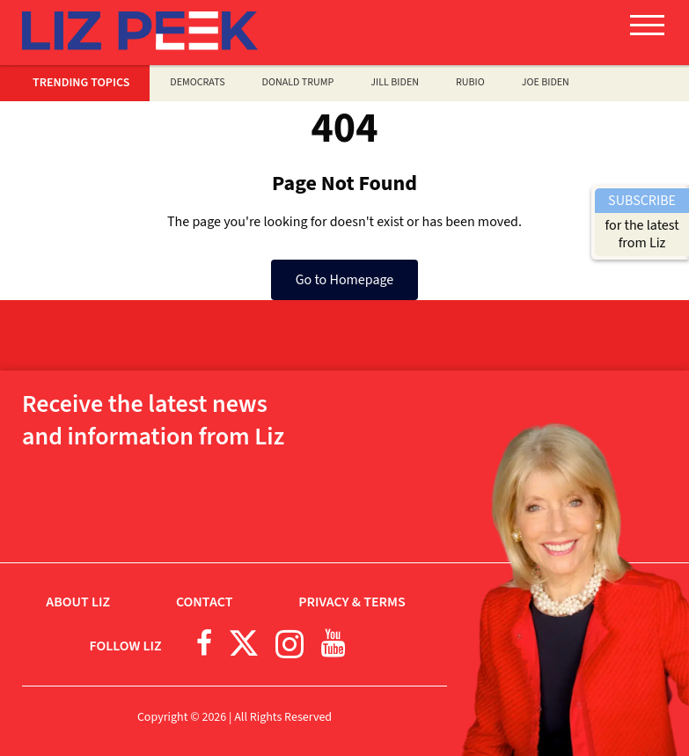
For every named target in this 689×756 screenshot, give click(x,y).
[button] (647, 31)
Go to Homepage (345, 280)
